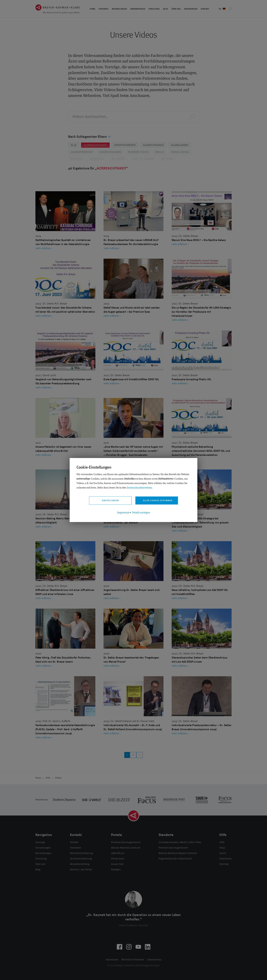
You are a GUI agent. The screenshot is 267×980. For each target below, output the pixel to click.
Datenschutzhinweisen (139, 488)
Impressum (123, 512)
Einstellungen (110, 500)
